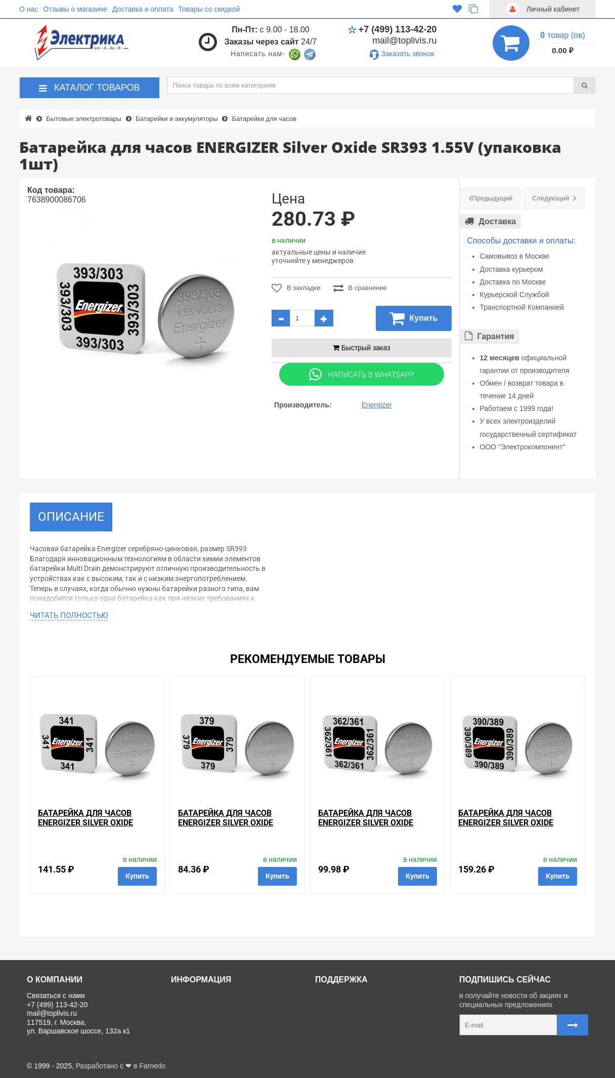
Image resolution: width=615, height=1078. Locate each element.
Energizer (377, 405)
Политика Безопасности (214, 1041)
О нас (28, 9)
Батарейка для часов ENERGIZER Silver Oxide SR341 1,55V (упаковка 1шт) (96, 822)
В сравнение (360, 288)
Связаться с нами (348, 995)
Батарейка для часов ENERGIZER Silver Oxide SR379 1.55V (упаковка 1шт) (236, 822)
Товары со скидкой (209, 9)
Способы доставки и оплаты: (521, 240)
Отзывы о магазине (75, 9)
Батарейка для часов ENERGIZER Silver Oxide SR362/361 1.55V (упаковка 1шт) (373, 827)
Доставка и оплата (142, 9)
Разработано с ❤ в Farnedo (121, 1066)
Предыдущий (492, 198)
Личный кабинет (345, 1007)
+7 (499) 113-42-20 (392, 29)
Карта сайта (338, 1041)
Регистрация (339, 1018)
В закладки (296, 288)
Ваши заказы (340, 1030)
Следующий (550, 198)
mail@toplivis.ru (404, 40)
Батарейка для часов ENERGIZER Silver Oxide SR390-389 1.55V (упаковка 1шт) (513, 827)
